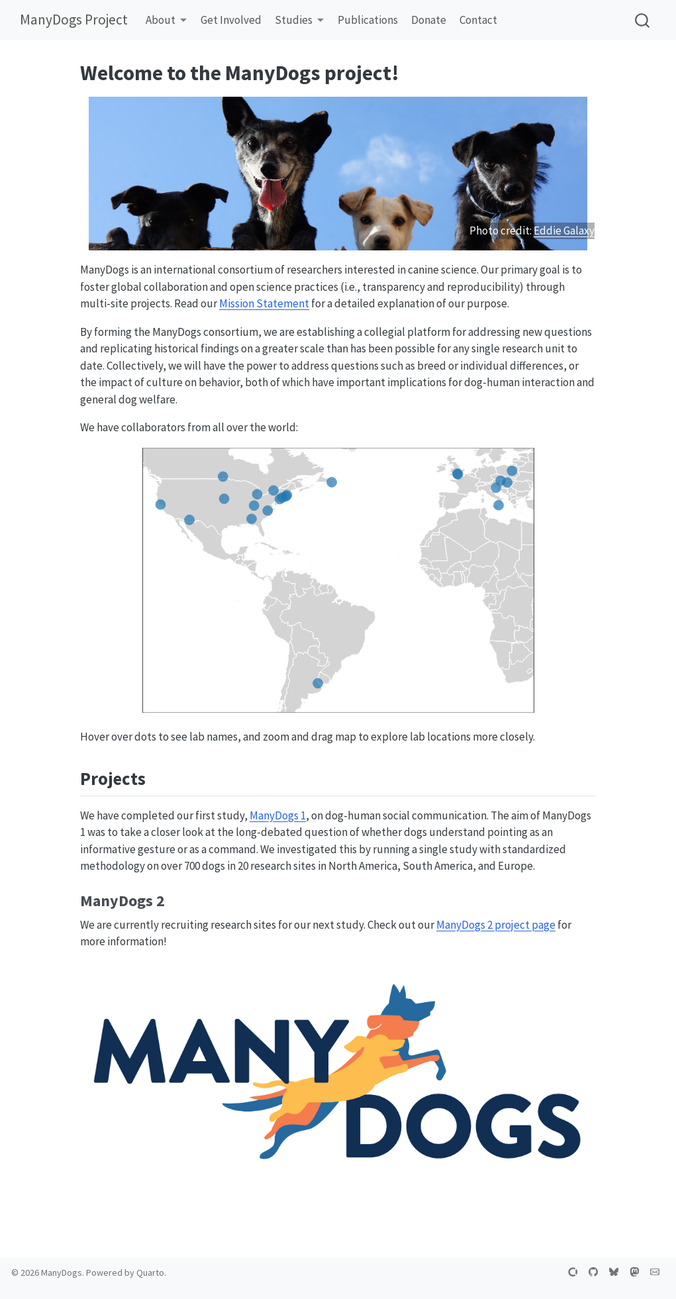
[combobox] (643, 20)
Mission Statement (264, 303)
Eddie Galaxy (564, 230)
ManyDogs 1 (278, 815)
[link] (166, 21)
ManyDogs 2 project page (495, 924)
